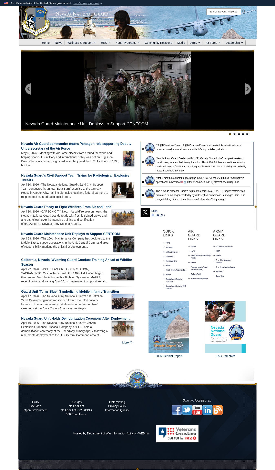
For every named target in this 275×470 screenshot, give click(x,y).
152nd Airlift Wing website (198, 278)
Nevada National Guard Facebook (174, 270)
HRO (106, 42)
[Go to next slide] (248, 89)
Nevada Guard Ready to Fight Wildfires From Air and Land (66, 207)
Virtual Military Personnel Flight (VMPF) (199, 256)
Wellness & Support (81, 42)
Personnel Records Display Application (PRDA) (198, 268)
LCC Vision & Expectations (223, 246)
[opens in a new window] (187, 409)
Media (181, 42)
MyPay (166, 242)
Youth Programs (128, 42)
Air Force (213, 42)
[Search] (223, 11)
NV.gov (166, 265)
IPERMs (217, 255)
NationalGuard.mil (170, 261)
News (58, 42)
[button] (88, 3)
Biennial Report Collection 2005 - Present (174, 287)
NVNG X (167, 274)
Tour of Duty (218, 276)
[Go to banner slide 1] (230, 134)
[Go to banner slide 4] (243, 134)
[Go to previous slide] (28, 89)
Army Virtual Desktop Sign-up (224, 267)
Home (46, 42)
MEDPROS (218, 271)
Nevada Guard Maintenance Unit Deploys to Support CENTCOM (70, 234)
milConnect (168, 247)
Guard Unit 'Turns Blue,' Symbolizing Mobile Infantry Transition (70, 291)
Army (195, 42)
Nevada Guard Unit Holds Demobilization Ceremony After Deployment (75, 318)
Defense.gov (168, 256)
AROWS (192, 262)
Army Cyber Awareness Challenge (222, 261)
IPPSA (216, 251)
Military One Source (171, 252)
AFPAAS (192, 246)
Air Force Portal (194, 274)
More (127, 342)
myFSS (191, 251)
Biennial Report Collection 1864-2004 (172, 280)
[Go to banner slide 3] (239, 134)
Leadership (234, 42)
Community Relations (158, 42)
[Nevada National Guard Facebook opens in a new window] (177, 409)
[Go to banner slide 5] (247, 134)
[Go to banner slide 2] (234, 134)
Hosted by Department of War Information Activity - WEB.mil (111, 433)
